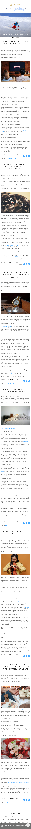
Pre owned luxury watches (6, 326)
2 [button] (13, 37)
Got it (19, 827)
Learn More (13, 827)
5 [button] (17, 37)
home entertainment (10, 158)
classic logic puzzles (12, 578)
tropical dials (12, 373)
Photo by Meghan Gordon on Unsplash (8, 428)
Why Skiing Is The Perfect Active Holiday (15, 35)
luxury (7, 266)
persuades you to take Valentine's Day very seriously (18, 256)
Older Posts (15, 807)
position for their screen (20, 85)
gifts (6, 802)
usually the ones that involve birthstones (11, 245)
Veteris (2, 487)
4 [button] (16, 37)
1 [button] (12, 37)
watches (11, 266)
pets (6, 525)
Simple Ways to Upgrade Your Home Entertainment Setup (15, 42)
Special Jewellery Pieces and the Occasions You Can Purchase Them (15, 166)
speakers (24, 100)
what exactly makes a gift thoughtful (20, 709)
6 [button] (18, 37)
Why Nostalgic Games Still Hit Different (15, 532)
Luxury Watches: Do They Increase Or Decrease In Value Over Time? (15, 275)
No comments (4, 156)
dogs (7, 401)
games (6, 658)
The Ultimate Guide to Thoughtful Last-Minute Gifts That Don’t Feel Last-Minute (15, 667)
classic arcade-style (21, 601)
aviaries (2, 471)
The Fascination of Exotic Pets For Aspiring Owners (15, 390)
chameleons (25, 441)
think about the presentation (17, 763)
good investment (4, 283)
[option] (15, 25)
